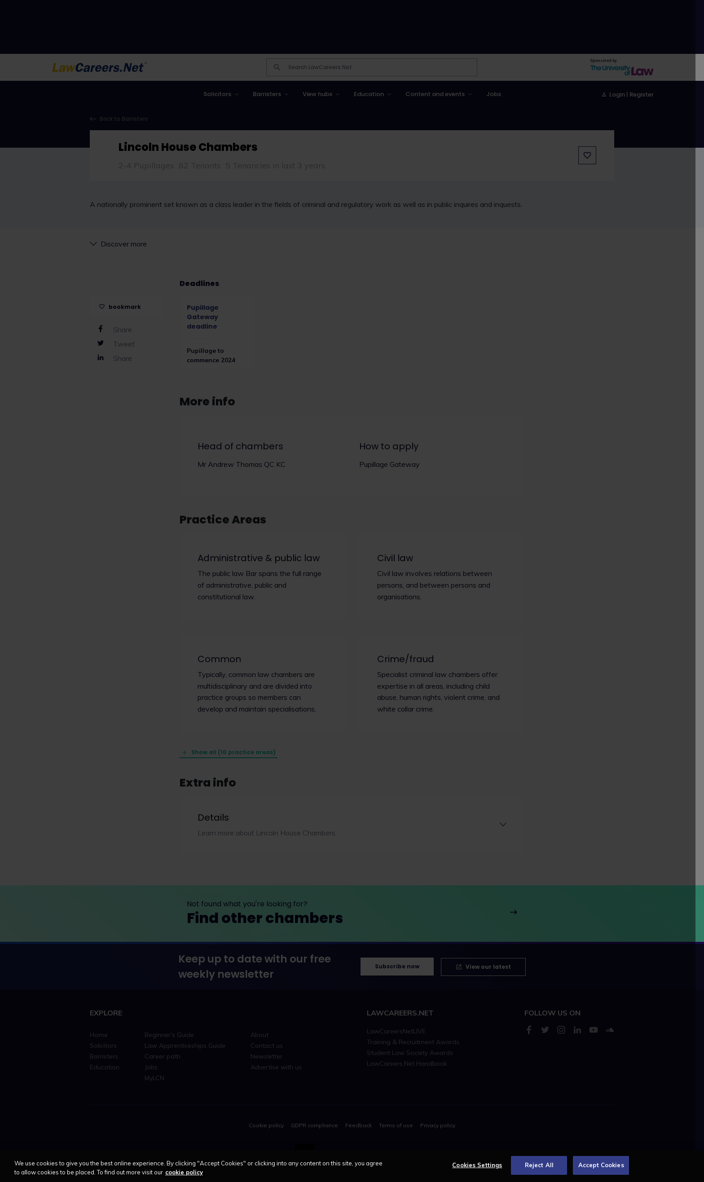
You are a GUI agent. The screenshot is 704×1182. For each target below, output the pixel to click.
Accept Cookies (601, 1165)
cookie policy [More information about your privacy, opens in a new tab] (184, 1172)
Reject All (539, 1165)
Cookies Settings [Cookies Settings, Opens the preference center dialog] (477, 1165)
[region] (352, 1166)
